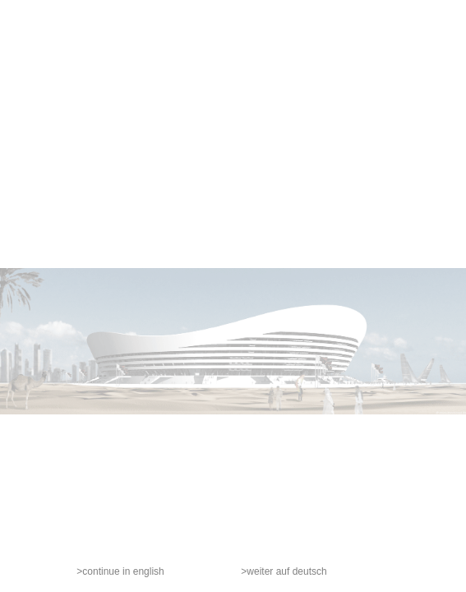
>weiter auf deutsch (283, 571)
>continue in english (120, 571)
